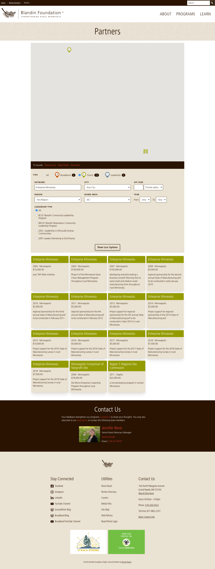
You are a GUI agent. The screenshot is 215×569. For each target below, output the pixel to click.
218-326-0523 (152, 505)
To (154, 199)
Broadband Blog (59, 515)
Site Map (105, 509)
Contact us (105, 417)
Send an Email (108, 436)
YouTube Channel (60, 503)
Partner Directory (108, 491)
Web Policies (107, 515)
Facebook (56, 486)
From (136, 199)
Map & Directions (146, 493)
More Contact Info (146, 516)
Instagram (57, 492)
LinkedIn (56, 498)
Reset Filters (63, 165)
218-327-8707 (115, 441)
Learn (205, 14)
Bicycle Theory (126, 562)
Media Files (106, 503)
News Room (106, 485)
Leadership (113, 175)
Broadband (63, 175)
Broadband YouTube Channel (65, 521)
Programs (185, 14)
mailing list (82, 420)
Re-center (75, 165)
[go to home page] (32, 14)
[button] (148, 153)
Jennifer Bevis (112, 427)
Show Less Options (107, 247)
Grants (89, 175)
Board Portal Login (109, 521)
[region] (107, 324)
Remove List (50, 165)
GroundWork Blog (60, 509)
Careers (104, 497)
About (165, 14)
